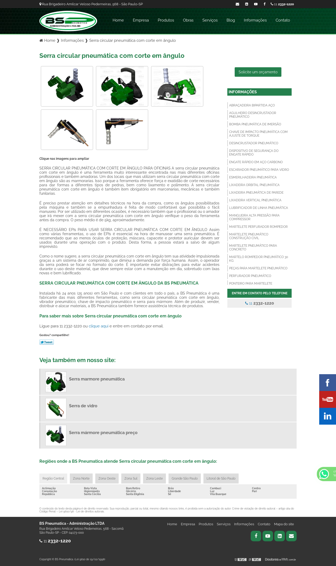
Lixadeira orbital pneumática (254, 185)
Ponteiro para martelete (250, 283)
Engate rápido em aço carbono (256, 162)
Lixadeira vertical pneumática (255, 200)
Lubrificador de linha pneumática (258, 208)
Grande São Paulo (185, 478)
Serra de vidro (83, 405)
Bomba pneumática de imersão (255, 124)
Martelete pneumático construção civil (248, 236)
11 (282, 4)
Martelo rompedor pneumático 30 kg (258, 259)
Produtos (166, 20)
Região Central (53, 478)
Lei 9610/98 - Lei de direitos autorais (81, 511)
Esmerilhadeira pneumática (253, 177)
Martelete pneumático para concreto (253, 247)
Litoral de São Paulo (221, 478)
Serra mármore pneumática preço (103, 432)
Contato (283, 20)
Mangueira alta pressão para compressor (254, 217)
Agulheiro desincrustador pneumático (252, 115)
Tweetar (46, 342)
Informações (255, 20)
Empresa (141, 20)
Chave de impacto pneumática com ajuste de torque (258, 133)
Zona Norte (81, 478)
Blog (231, 20)
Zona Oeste (107, 478)
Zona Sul (130, 478)
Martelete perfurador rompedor (258, 227)
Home (118, 20)
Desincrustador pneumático (253, 143)
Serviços (210, 20)
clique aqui (98, 326)
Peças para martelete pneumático (258, 268)
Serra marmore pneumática (97, 379)
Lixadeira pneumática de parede (256, 192)
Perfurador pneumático (250, 276)
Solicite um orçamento (258, 72)
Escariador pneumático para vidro (259, 170)
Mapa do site (284, 524)
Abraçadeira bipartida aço (252, 105)
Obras (188, 20)
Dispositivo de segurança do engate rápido (254, 152)
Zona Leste (154, 478)
